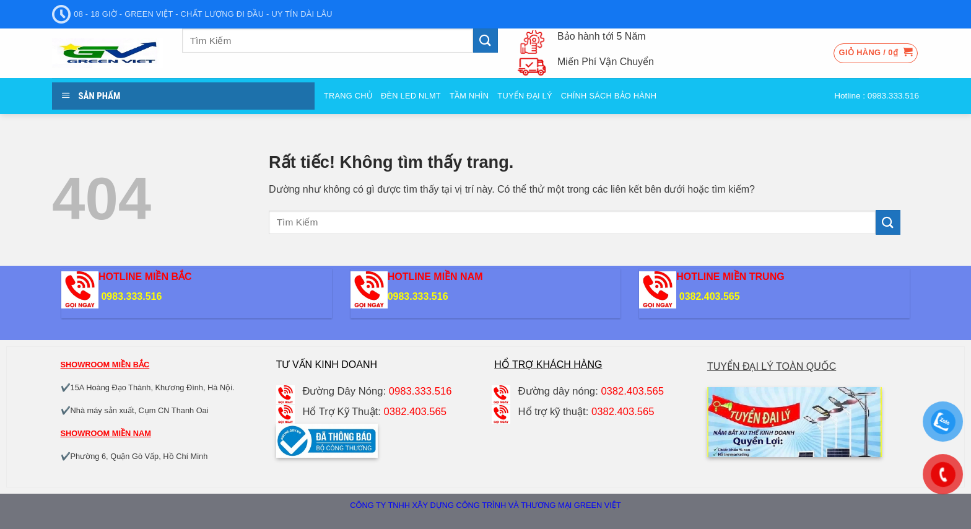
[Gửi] (485, 40)
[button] (876, 53)
